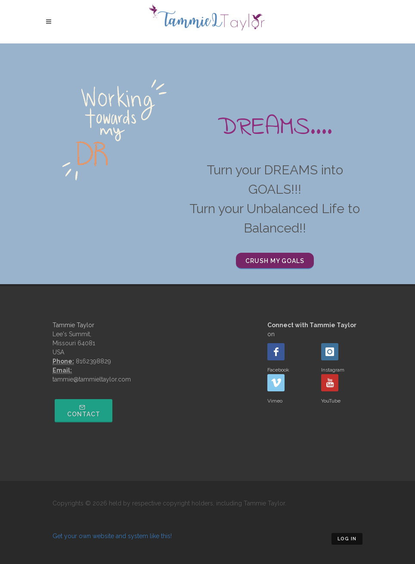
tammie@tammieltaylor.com (92, 379)
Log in (347, 539)
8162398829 (93, 361)
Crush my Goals (274, 260)
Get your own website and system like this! (112, 536)
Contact (83, 411)
